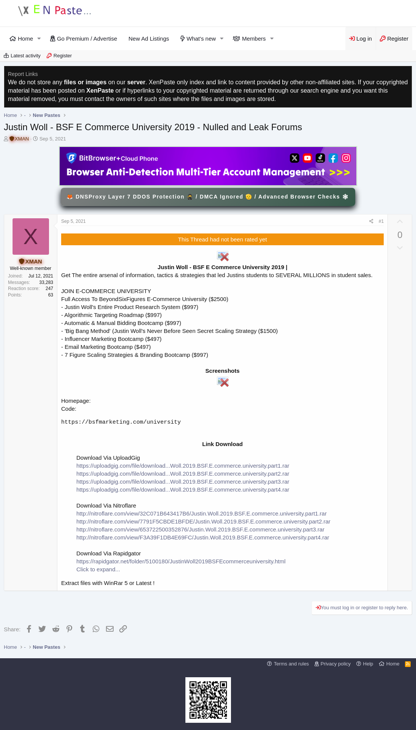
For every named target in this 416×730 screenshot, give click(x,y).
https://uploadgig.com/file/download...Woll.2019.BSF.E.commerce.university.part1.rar (182, 465)
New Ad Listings (148, 38)
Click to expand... (98, 569)
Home (25, 38)
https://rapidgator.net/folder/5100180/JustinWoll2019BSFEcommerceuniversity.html (181, 561)
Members (254, 38)
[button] (39, 38)
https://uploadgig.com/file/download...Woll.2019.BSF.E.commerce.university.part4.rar (182, 489)
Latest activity (26, 55)
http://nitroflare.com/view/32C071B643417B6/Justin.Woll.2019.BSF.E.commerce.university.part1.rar (201, 513)
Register (63, 55)
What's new (201, 38)
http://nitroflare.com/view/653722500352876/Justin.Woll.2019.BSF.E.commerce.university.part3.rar (200, 529)
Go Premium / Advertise (87, 38)
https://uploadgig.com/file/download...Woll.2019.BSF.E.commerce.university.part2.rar (182, 473)
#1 (381, 221)
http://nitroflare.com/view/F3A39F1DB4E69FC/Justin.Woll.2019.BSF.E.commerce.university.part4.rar (202, 537)
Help (368, 664)
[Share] (371, 221)
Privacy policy (336, 664)
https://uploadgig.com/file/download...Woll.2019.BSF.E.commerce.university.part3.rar (182, 481)
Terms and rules (291, 664)
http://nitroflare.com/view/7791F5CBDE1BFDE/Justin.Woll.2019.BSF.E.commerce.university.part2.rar (203, 521)
